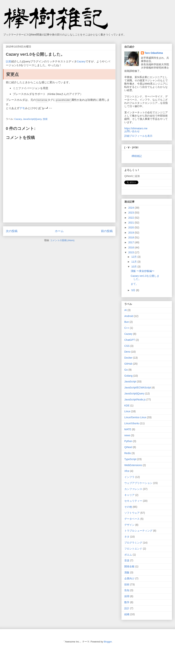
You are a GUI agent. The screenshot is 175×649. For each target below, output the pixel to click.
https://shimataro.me (135, 128)
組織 (126, 614)
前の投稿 (107, 230)
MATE (127, 429)
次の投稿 (12, 230)
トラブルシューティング (138, 530)
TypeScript (130, 459)
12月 (134, 256)
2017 (131, 242)
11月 (134, 261)
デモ (22, 107)
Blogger (108, 641)
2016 (131, 247)
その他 (128, 506)
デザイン (129, 524)
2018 (131, 237)
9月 (133, 290)
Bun (126, 321)
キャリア (129, 495)
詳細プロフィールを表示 (138, 135)
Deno (127, 351)
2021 (131, 222)
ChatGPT (129, 339)
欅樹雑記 (137, 156)
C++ (126, 327)
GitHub (128, 363)
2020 (131, 227)
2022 (131, 217)
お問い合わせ (132, 131)
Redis (127, 453)
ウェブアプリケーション (138, 483)
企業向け (129, 578)
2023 (131, 212)
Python (128, 441)
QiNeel (128, 447)
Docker (128, 357)
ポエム (128, 554)
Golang (128, 375)
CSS (127, 345)
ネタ (126, 536)
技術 (45, 118)
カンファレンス (133, 489)
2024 (131, 207)
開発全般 (129, 566)
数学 (126, 602)
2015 (131, 252)
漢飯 (126, 572)
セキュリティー (133, 500)
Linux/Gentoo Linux (135, 417)
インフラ (129, 477)
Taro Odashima (154, 52)
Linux (127, 411)
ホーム (59, 230)
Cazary (81, 61)
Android (128, 316)
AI (125, 310)
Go (126, 369)
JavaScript (130, 381)
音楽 (126, 560)
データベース (132, 518)
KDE (127, 405)
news (127, 435)
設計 (126, 608)
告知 (126, 590)
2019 (131, 232)
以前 (8, 61)
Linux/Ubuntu (131, 423)
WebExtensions (133, 465)
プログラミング (133, 542)
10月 (134, 266)
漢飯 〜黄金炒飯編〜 (142, 270)
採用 (126, 596)
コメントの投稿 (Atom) (62, 240)
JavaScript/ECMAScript (137, 387)
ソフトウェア (132, 512)
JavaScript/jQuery (32, 118)
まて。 (134, 283)
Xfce (126, 471)
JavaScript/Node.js (135, 399)
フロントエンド (133, 548)
